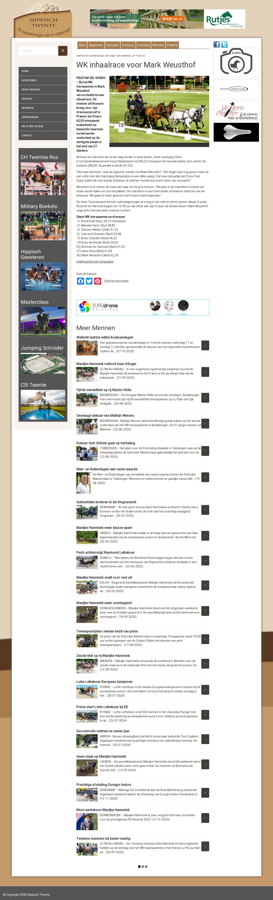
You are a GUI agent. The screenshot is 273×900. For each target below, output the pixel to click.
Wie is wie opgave (32, 126)
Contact (27, 135)
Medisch (27, 98)
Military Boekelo (39, 206)
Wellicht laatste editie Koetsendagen (104, 337)
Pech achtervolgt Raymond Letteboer (105, 553)
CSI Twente (33, 385)
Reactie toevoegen (116, 280)
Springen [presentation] (112, 45)
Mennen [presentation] (158, 45)
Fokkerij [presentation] (172, 45)
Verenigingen (30, 117)
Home (25, 71)
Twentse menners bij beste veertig (103, 839)
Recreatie (27, 108)
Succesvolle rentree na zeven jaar (103, 731)
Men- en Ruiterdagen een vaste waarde (106, 469)
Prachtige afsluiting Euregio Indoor (104, 785)
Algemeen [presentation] (96, 45)
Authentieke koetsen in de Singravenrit (106, 502)
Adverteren (29, 80)
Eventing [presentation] (143, 45)
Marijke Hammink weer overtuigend (104, 603)
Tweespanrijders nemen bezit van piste (107, 631)
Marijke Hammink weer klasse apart (104, 528)
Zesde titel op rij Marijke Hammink (103, 656)
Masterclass (35, 302)
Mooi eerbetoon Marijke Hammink (102, 810)
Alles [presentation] (82, 45)
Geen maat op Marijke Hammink (101, 757)
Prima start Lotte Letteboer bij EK (102, 707)
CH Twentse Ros (39, 157)
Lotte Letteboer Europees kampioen (104, 682)
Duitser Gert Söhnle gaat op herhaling (105, 443)
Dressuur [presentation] (128, 45)
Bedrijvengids (31, 89)
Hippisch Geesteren (32, 254)
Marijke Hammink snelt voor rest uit (104, 578)
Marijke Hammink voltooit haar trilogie (106, 364)
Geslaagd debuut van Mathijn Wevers (105, 416)
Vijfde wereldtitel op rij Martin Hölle (104, 390)
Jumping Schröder (42, 348)
